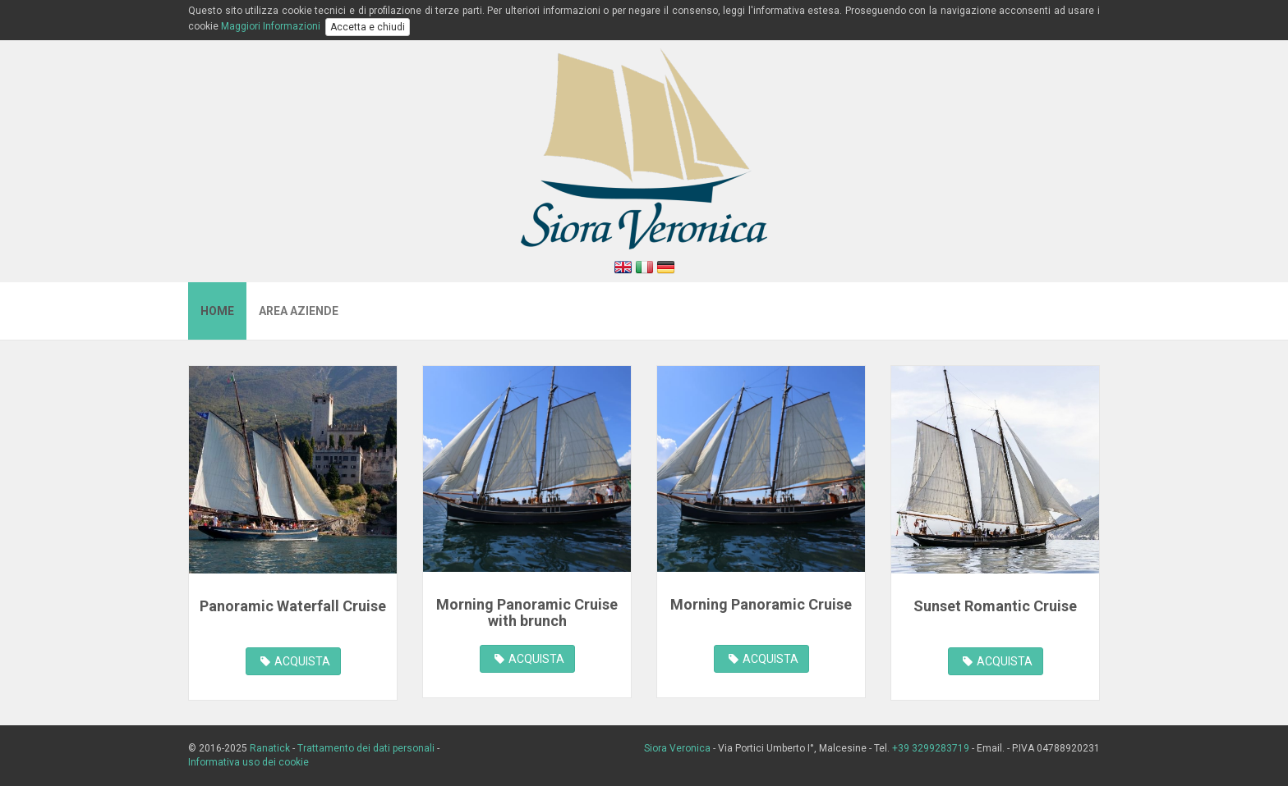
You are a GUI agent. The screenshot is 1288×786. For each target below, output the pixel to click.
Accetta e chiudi (367, 27)
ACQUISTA (295, 661)
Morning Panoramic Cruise (761, 604)
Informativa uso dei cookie (248, 762)
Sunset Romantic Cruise (995, 606)
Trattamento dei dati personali (366, 748)
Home (217, 311)
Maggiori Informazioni (270, 26)
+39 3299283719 (930, 748)
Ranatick (270, 748)
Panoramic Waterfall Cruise (293, 606)
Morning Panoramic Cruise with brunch (527, 612)
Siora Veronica (678, 748)
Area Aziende (298, 311)
